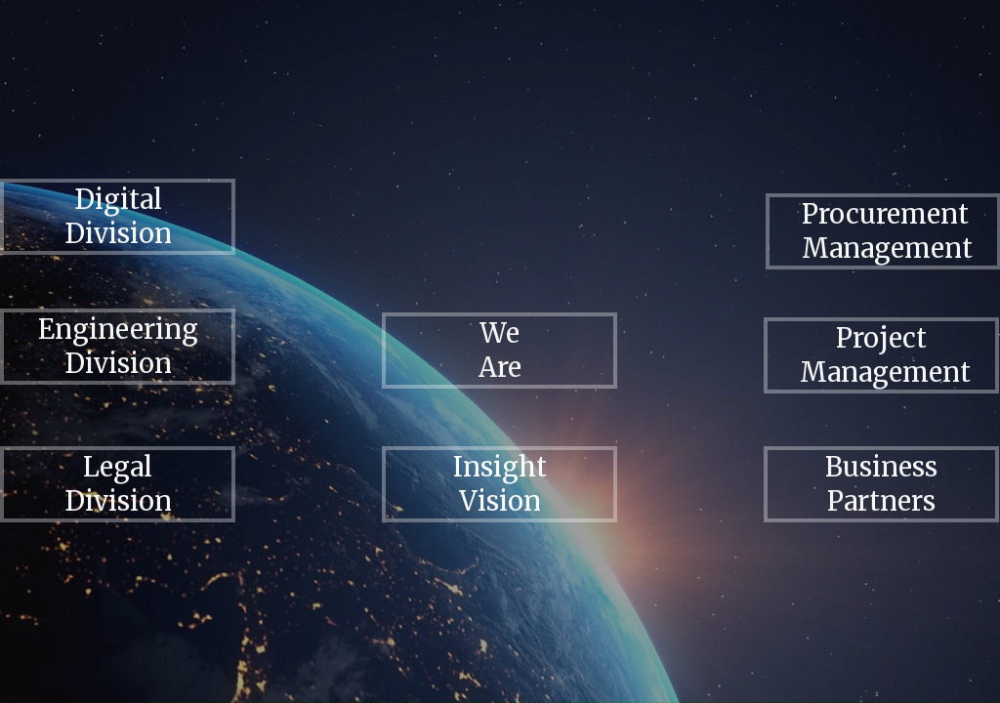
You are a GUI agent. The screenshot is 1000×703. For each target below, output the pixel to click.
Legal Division (118, 483)
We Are (500, 350)
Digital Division (118, 216)
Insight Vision (500, 483)
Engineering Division (118, 346)
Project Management (885, 355)
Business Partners (881, 483)
